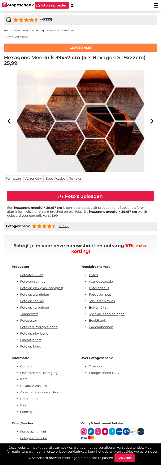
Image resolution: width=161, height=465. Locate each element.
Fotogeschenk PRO (104, 373)
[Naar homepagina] (18, 5)
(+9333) (63, 226)
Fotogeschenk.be (33, 438)
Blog (23, 405)
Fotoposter (28, 320)
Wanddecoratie (101, 281)
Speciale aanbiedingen (107, 314)
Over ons (96, 366)
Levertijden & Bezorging (39, 373)
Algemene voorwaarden (39, 392)
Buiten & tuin (99, 307)
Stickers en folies (102, 301)
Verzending (33, 178)
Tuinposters (29, 314)
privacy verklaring (69, 451)
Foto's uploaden (80, 196)
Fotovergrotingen (34, 281)
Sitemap (26, 412)
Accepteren (124, 457)
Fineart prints (30, 340)
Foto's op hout (100, 294)
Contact (26, 366)
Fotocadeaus (99, 288)
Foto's (93, 275)
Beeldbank (97, 320)
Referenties (29, 399)
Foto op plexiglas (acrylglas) (41, 288)
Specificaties (55, 178)
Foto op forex (30, 346)
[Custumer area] (72, 5)
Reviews (75, 178)
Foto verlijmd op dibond (39, 327)
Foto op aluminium (35, 294)
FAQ (23, 379)
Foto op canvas (32, 301)
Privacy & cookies (33, 386)
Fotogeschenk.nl (33, 432)
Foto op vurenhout (34, 307)
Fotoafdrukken (31, 275)
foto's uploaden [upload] (52, 5)
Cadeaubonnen (101, 327)
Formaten (13, 178)
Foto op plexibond (34, 333)
